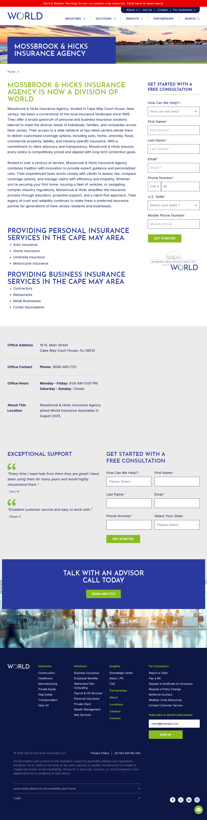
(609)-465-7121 (103, 594)
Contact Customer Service (166, 705)
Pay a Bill (155, 678)
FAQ (112, 683)
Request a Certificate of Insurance (171, 683)
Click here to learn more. (145, 3)
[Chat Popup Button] (194, 805)
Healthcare (45, 678)
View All (43, 705)
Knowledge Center (121, 673)
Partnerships (164, 18)
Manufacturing (47, 683)
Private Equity (47, 689)
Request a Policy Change (165, 689)
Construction (46, 673)
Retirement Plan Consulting (84, 685)
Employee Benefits (86, 678)
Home (11, 71)
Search (192, 18)
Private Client (82, 704)
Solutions (103, 18)
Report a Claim (158, 673)
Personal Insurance (86, 698)
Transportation (47, 700)
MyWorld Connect (160, 694)
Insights (132, 18)
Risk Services (82, 715)
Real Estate (45, 694)
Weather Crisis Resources (165, 700)
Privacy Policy (100, 753)
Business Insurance (86, 673)
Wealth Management (87, 709)
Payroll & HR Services (88, 693)
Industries (73, 18)
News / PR (116, 678)
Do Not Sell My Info (127, 753)
